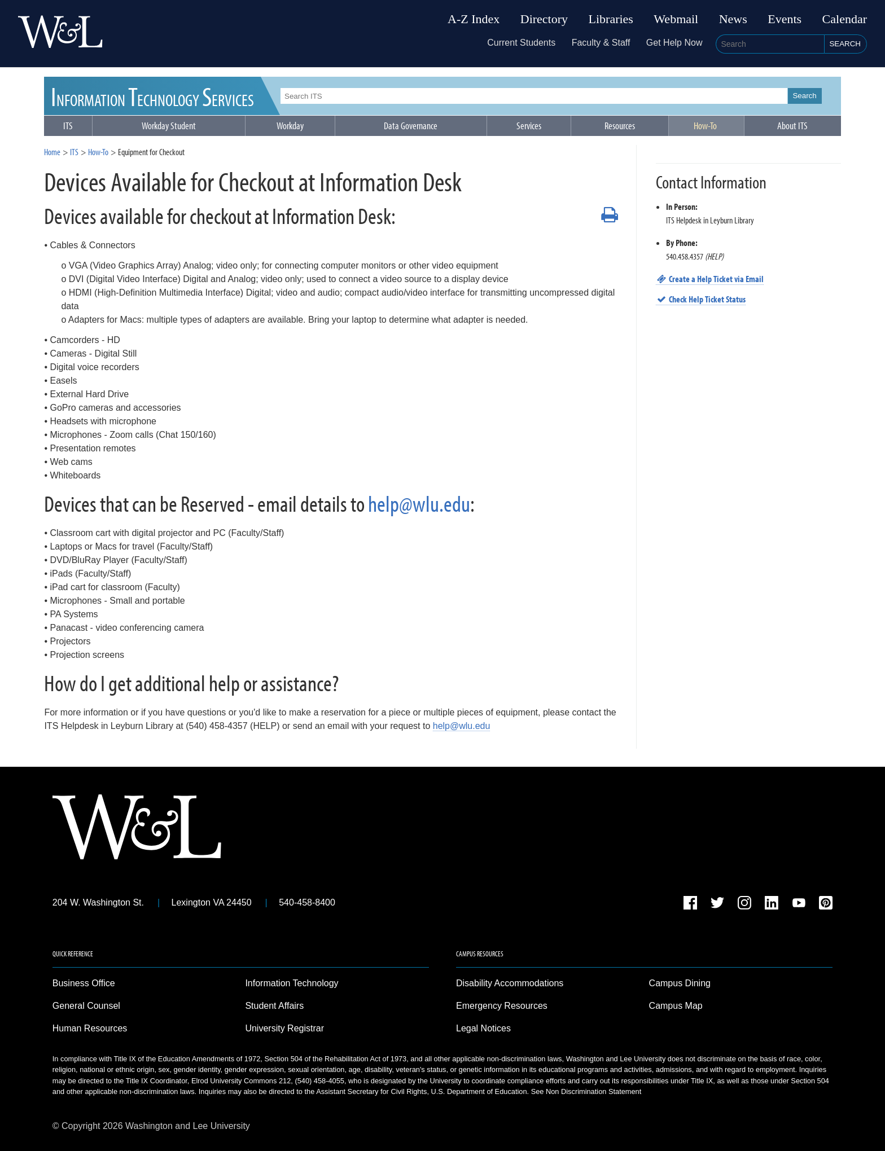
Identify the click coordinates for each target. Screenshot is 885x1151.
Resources (619, 125)
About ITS (792, 125)
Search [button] (845, 43)
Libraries (611, 19)
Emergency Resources (501, 1006)
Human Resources (90, 1028)
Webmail (676, 19)
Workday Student (169, 125)
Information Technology (291, 983)
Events (784, 19)
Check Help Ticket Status (701, 299)
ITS (153, 95)
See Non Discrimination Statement (586, 1091)
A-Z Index (474, 19)
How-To (705, 125)
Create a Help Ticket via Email (710, 278)
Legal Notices (483, 1028)
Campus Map (676, 1006)
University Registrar (284, 1028)
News (733, 19)
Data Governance (410, 125)
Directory (544, 19)
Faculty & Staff (601, 42)
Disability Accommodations (509, 983)
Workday (290, 125)
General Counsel (86, 1006)
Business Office (83, 983)
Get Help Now (674, 42)
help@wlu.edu (419, 503)
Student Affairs (274, 1006)
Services (528, 125)
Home (52, 151)
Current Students (521, 42)
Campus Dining (680, 983)
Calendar (844, 19)
